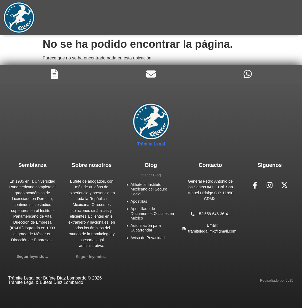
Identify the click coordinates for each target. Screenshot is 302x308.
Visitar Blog (151, 175)
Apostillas (139, 201)
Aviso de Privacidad (148, 238)
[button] (277, 280)
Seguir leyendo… (32, 256)
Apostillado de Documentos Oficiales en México (152, 213)
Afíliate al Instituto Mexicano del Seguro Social (149, 189)
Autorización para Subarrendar (146, 227)
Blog (151, 165)
